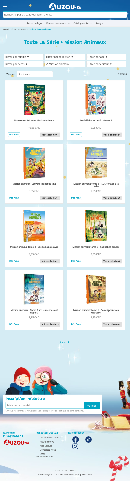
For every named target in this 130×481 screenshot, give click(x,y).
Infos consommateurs (47, 453)
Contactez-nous (44, 449)
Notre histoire (43, 441)
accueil (6, 29)
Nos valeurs (42, 445)
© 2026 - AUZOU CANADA (65, 468)
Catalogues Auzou (82, 23)
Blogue (99, 23)
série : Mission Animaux (40, 29)
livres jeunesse (19, 29)
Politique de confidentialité (70, 410)
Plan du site (87, 472)
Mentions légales (45, 472)
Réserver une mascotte (57, 23)
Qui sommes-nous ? (46, 437)
